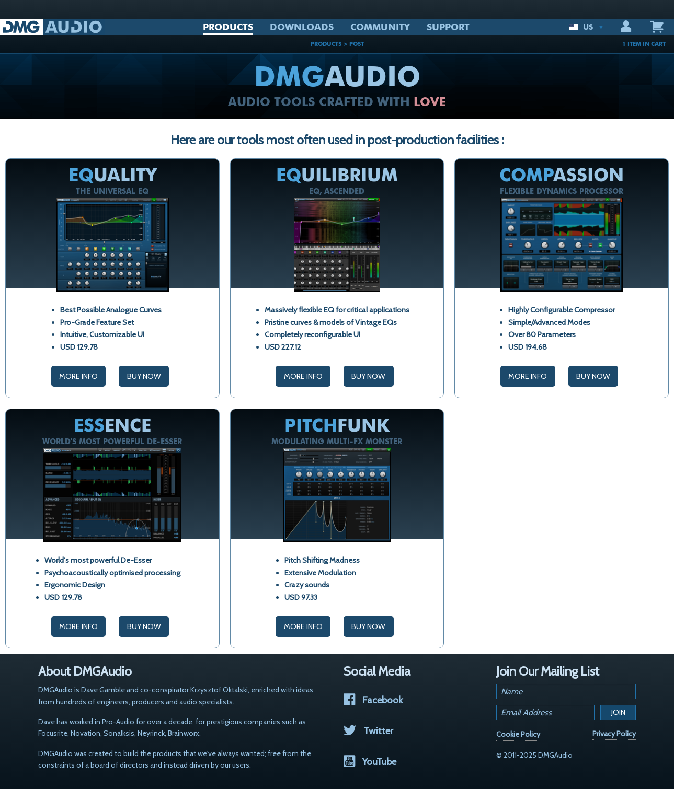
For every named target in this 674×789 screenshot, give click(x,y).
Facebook (373, 700)
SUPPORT (448, 27)
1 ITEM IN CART (644, 44)
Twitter (368, 731)
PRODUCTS (228, 27)
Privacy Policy (614, 733)
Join (618, 712)
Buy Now (144, 376)
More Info (78, 376)
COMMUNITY (380, 27)
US (586, 27)
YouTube (370, 762)
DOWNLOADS (302, 27)
